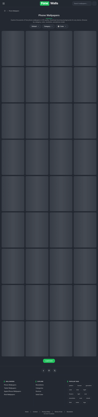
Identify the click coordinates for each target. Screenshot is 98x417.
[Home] (5, 11)
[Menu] (4, 4)
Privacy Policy (46, 411)
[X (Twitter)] (55, 371)
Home (26, 411)
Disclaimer (70, 411)
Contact (35, 411)
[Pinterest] (49, 371)
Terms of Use (58, 411)
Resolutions (40, 385)
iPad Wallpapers (9, 394)
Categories (39, 388)
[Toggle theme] (94, 4)
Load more (49, 361)
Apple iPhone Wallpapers (12, 391)
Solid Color (39, 394)
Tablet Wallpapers (10, 388)
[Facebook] (43, 371)
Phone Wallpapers (10, 385)
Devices (38, 391)
